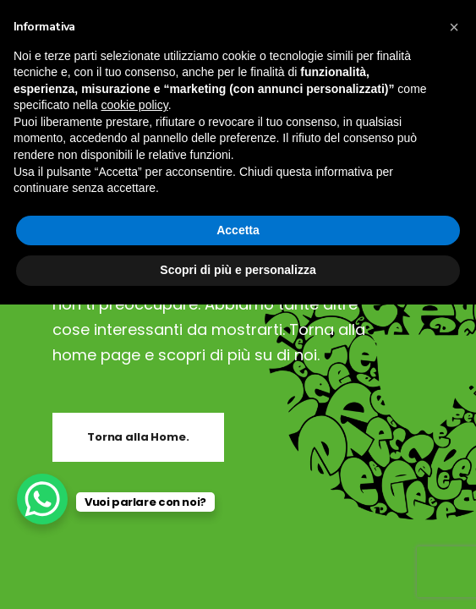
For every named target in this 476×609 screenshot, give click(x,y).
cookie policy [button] (134, 105)
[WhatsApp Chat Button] (42, 499)
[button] (454, 27)
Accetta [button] (238, 230)
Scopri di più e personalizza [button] (237, 270)
